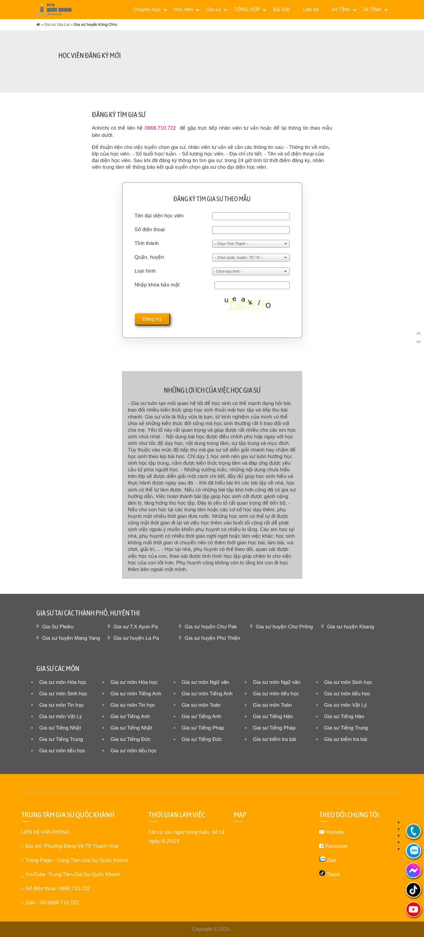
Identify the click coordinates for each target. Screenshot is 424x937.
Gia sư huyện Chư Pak (211, 627)
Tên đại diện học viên (159, 216)
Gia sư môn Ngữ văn (205, 682)
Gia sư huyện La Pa (136, 638)
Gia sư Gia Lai (56, 24)
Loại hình (145, 271)
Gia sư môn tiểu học (276, 694)
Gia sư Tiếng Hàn (273, 716)
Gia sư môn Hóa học (63, 682)
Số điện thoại (150, 229)
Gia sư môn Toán (201, 705)
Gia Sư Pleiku (58, 627)
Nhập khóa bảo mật (157, 285)
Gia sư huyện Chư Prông (284, 627)
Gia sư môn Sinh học (348, 682)
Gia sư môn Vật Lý (345, 705)
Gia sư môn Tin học (61, 705)
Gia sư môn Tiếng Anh (136, 694)
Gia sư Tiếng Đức (131, 739)
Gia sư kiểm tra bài (274, 739)
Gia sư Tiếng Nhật (60, 728)
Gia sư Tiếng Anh (130, 716)
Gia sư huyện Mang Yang (71, 638)
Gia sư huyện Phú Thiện (212, 638)
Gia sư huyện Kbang (350, 627)
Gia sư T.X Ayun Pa (136, 627)
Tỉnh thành (147, 243)
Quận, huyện (149, 257)
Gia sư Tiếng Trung (346, 728)
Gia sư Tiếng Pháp (203, 728)
